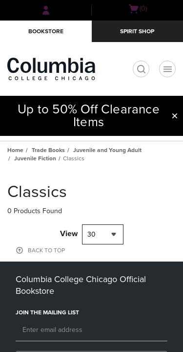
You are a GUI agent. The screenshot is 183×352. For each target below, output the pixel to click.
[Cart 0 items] (137, 9)
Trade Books (48, 150)
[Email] (91, 330)
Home (15, 150)
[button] (175, 116)
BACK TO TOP (46, 250)
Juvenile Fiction (35, 158)
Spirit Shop (137, 31)
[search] (141, 69)
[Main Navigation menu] (167, 69)
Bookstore (45, 31)
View (69, 234)
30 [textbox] (91, 234)
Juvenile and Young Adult (107, 150)
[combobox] (102, 234)
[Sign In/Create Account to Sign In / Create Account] (46, 10)
